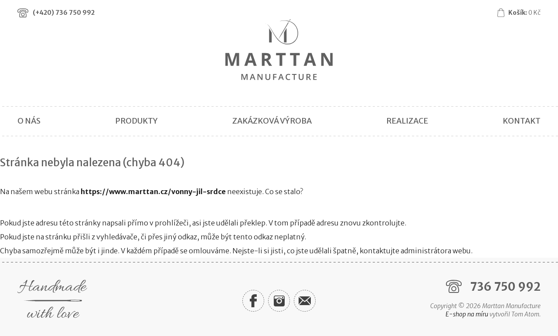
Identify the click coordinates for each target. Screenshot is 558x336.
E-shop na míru (467, 314)
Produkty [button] (136, 121)
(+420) (64, 13)
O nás (29, 121)
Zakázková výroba (272, 121)
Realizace (407, 121)
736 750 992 (505, 286)
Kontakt (522, 121)
